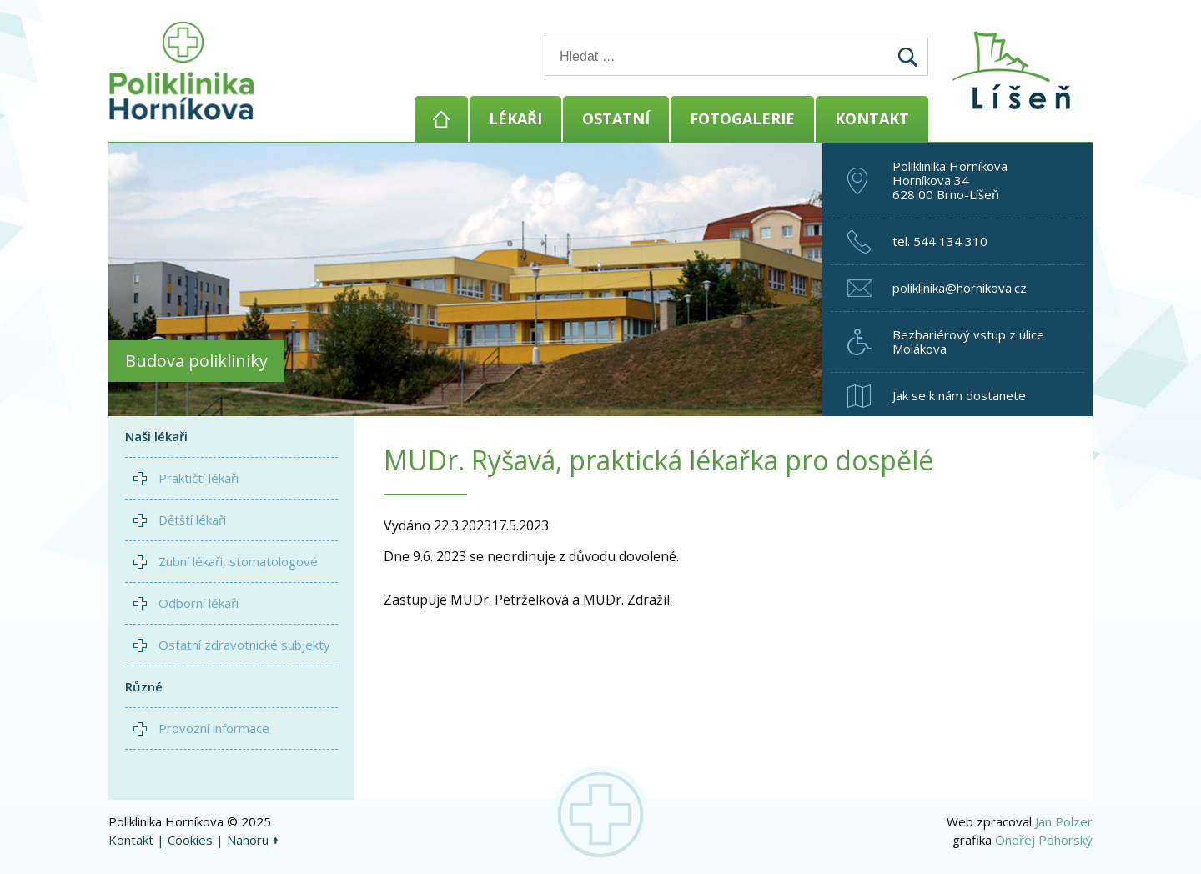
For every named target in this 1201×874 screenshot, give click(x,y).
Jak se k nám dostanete (959, 395)
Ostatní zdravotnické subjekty (244, 644)
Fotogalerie (742, 118)
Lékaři (515, 118)
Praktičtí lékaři (198, 478)
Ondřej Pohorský (1044, 839)
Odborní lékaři (198, 603)
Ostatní (616, 118)
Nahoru (248, 839)
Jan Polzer (1064, 821)
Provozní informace (213, 728)
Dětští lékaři (192, 519)
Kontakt (872, 118)
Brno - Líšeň (1017, 71)
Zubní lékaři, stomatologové (238, 561)
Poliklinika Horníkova (181, 71)
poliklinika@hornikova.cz (959, 287)
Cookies (190, 839)
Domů (441, 119)
